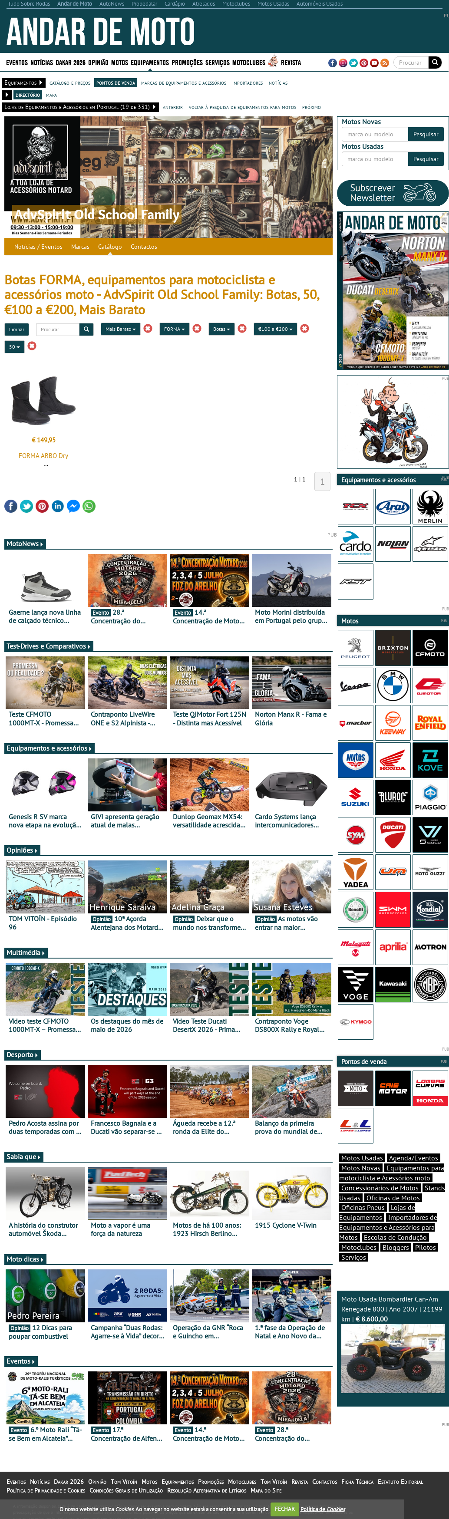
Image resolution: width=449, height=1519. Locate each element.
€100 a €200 (275, 329)
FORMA (174, 329)
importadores (247, 82)
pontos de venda (115, 82)
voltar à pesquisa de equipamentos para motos (242, 107)
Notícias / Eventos (38, 246)
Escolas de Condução (395, 1237)
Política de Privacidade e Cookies (46, 1490)
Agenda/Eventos (413, 1157)
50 (14, 346)
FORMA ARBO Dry (43, 455)
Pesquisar (426, 134)
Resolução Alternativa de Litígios (206, 1490)
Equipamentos (150, 62)
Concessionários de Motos (380, 1187)
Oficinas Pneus (363, 1207)
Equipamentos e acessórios (49, 748)
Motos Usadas (362, 1157)
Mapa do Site (266, 1490)
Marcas (80, 246)
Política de (322, 1508)
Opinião (98, 62)
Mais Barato (121, 329)
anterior (173, 107)
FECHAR (285, 1508)
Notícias (41, 62)
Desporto (23, 1054)
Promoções (187, 62)
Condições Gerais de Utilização (126, 1490)
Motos (119, 62)
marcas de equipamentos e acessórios (183, 82)
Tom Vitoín (124, 1482)
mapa (51, 95)
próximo (311, 107)
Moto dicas (25, 1259)
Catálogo (110, 246)
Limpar (16, 329)
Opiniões (22, 850)
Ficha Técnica (357, 1482)
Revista (291, 62)
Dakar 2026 (71, 62)
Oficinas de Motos (393, 1197)
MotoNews (25, 543)
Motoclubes (248, 62)
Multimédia (26, 952)
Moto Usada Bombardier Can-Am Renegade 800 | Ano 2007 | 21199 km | (393, 1344)
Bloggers (396, 1247)
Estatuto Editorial (400, 1482)
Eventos (17, 62)
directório (28, 95)
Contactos (144, 246)
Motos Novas (360, 1167)
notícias (278, 82)
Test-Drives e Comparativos (49, 646)
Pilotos (425, 1247)
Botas (221, 329)
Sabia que (24, 1156)
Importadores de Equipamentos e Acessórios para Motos (388, 1227)
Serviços (217, 62)
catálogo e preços (70, 82)
